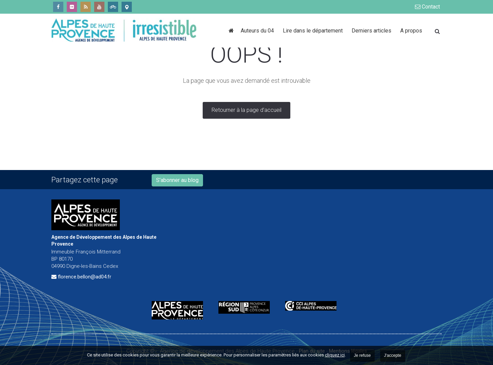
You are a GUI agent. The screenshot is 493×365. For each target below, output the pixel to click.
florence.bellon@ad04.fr (84, 277)
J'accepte (392, 355)
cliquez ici (335, 354)
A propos (411, 30)
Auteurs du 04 (258, 31)
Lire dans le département (314, 31)
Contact (427, 6)
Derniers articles (372, 31)
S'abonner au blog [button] (177, 180)
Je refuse (362, 355)
